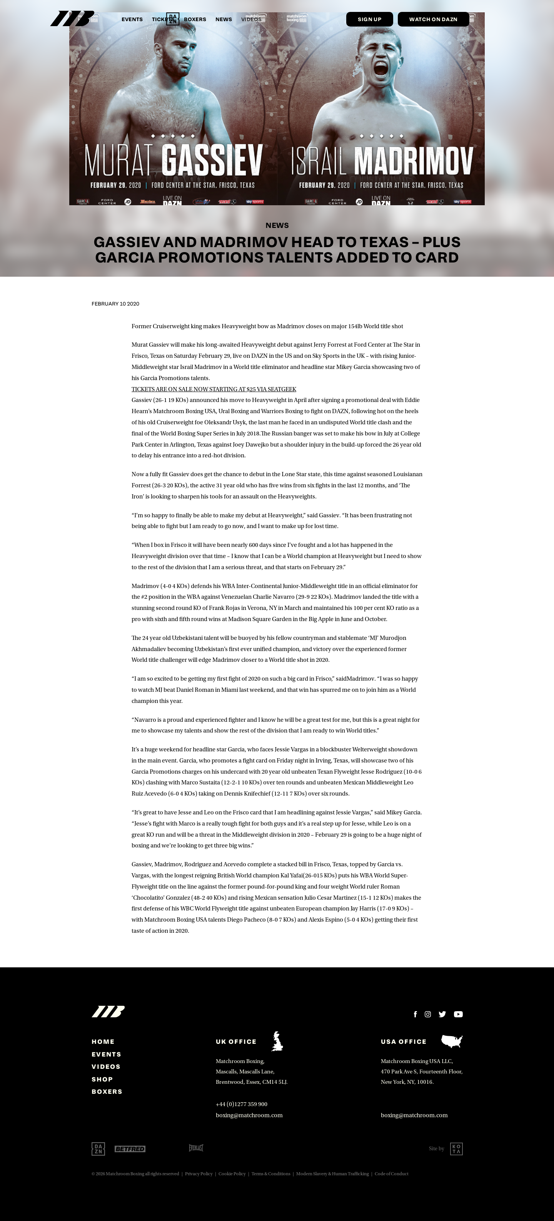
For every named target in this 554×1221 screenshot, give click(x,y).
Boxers (195, 19)
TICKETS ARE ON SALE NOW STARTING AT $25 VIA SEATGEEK (214, 389)
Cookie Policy (232, 1173)
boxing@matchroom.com (249, 1115)
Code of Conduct (392, 1173)
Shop (102, 1079)
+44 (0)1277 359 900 (241, 1104)
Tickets (163, 19)
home (103, 1041)
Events (132, 19)
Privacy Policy (199, 1173)
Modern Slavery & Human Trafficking (332, 1173)
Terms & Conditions (271, 1173)
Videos (106, 1066)
